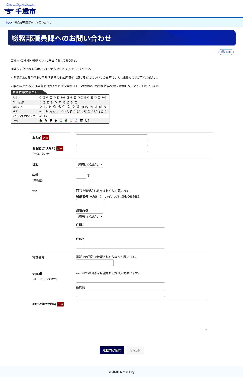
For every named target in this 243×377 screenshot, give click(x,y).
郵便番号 (108, 196)
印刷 (229, 52)
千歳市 (20, 8)
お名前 (40, 137)
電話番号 (38, 257)
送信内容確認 (112, 350)
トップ (9, 22)
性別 (35, 164)
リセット (135, 350)
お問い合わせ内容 (48, 304)
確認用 (80, 287)
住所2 (80, 239)
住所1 (80, 224)
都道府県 (82, 210)
